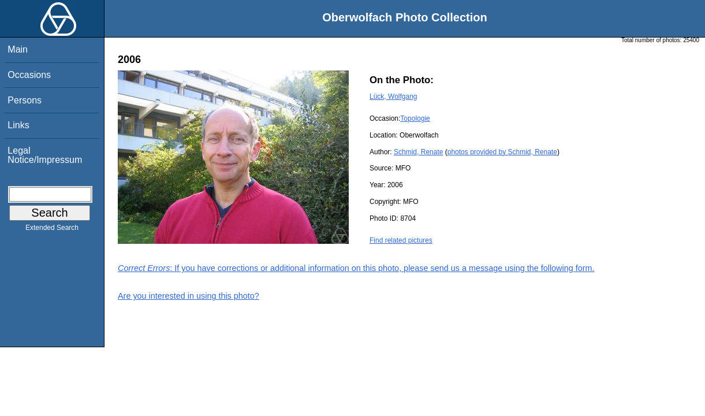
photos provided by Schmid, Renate (502, 152)
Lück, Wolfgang (393, 96)
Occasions (29, 75)
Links (18, 125)
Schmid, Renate (418, 152)
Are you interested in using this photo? (188, 295)
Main (18, 49)
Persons (25, 100)
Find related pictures (401, 240)
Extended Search (52, 229)
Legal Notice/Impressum (45, 155)
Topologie (415, 118)
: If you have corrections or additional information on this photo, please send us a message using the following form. (356, 268)
